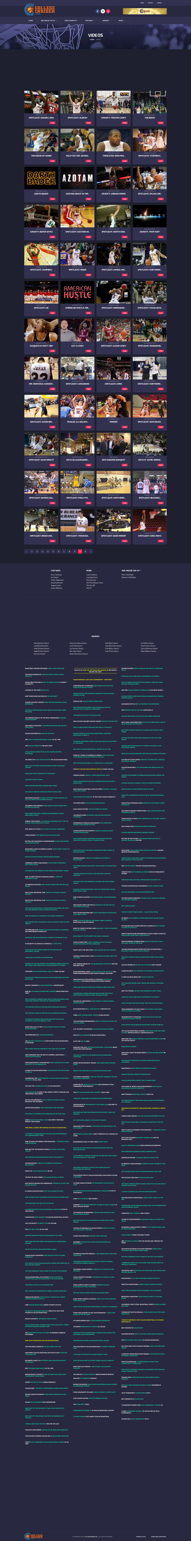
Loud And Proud (31, 1092)
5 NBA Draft (80, 1404)
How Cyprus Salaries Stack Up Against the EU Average (141, 1290)
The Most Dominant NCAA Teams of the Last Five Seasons (46, 1271)
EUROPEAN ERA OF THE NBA (133, 710)
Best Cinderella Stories (140, 872)
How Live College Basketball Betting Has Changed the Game (143, 753)
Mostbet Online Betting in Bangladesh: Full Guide (43, 1235)
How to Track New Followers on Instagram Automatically (47, 1197)
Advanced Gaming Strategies (145, 826)
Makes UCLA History (90, 1084)
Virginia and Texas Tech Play (35, 1424)
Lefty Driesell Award (41, 648)
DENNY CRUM (103, 1142)
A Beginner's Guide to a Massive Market (142, 950)
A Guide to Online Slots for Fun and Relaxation (138, 1191)
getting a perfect (88, 1374)
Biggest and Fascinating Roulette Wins (137, 1385)
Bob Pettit (45, 690)
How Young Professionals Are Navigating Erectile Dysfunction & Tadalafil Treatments (92, 708)
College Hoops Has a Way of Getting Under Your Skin (140, 716)
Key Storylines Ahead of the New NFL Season (89, 1120)
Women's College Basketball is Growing (53, 930)
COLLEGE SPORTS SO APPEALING (138, 690)
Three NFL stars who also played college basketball (92, 1098)
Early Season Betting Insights (105, 950)
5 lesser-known (79, 1416)
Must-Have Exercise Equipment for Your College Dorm (45, 1048)
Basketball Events (139, 1094)
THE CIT (88, 588)
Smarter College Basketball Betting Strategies (91, 1285)
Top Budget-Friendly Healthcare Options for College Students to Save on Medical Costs (44, 1020)
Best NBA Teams (34, 1229)
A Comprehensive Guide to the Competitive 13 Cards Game (140, 1362)
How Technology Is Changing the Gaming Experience (44, 916)
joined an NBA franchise (60, 1436)
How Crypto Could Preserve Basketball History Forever (142, 1025)
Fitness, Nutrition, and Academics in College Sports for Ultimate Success (46, 798)
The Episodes (91, 580)
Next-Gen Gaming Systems (53, 1191)
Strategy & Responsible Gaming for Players (52, 1388)
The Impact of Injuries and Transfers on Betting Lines (45, 1114)
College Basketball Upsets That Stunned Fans (138, 1080)
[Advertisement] (95, 74)
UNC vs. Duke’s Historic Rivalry (53, 1100)
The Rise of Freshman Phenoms (36, 1311)
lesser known (140, 1393)
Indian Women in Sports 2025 (104, 1392)
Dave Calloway (56, 575)
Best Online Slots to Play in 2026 (48, 835)
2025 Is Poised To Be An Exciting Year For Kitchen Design (142, 1003)
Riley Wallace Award (148, 651)
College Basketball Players (53, 1177)
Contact (159, 3)
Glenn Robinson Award (149, 648)
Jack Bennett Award (41, 646)
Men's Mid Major (128, 575)
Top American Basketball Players (43, 991)
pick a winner (84, 1035)
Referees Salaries (131, 1241)
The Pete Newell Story (94, 583)
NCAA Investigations (43, 759)
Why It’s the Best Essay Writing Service (149, 1334)
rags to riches (135, 1213)
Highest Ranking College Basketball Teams (148, 1039)
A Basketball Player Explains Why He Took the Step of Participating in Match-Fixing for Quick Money (93, 994)
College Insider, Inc (90, 1536)
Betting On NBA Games (155, 1052)
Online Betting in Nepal (34, 779)
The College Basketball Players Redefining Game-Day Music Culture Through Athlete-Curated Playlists (47, 909)
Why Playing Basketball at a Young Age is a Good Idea (92, 763)
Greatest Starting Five (36, 1041)
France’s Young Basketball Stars (97, 775)
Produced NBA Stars (146, 1177)
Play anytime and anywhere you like (150, 1116)
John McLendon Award (113, 646)
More (121, 20)
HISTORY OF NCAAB (37, 1382)
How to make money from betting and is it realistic (92, 727)
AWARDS (105, 20)
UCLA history (139, 1399)
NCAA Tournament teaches (151, 1405)
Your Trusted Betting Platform (52, 1107)
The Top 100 (90, 585)
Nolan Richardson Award (79, 654)
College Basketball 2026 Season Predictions (137, 892)
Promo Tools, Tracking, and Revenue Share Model (141, 1249)
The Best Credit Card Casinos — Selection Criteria (139, 912)
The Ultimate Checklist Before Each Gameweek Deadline (45, 1007)
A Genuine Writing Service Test (147, 1157)
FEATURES (89, 20)
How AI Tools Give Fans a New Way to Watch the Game (142, 942)
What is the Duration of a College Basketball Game (92, 1070)
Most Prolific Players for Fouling (143, 1068)
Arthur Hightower (57, 580)
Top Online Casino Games (47, 1318)
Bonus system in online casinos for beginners (42, 857)
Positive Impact (130, 866)
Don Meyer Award (112, 648)
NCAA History (138, 1328)
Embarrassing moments (82, 1410)
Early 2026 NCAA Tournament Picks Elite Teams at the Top (93, 756)
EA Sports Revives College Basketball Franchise (43, 1209)
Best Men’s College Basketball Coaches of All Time (92, 749)
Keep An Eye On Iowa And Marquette (55, 1430)
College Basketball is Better (43, 971)
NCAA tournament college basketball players (47, 1442)
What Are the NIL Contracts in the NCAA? (40, 773)
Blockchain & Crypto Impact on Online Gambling (91, 936)
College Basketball (46, 1035)
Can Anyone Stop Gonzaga (82, 797)
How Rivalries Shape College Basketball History (91, 1340)
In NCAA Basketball (46, 985)
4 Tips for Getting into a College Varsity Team (90, 1354)
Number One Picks (41, 1086)
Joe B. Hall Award (76, 646)
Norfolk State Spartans (98, 1236)
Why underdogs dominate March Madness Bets (138, 1151)
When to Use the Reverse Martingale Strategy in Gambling (95, 1306)
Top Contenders (36, 1402)
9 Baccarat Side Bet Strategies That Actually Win (43, 792)
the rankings (85, 1378)
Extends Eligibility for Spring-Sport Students (94, 920)
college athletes (147, 977)
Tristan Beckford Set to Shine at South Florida (97, 1204)
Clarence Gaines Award (78, 643)
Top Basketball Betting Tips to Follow (39, 1203)
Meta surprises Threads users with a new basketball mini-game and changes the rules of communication (47, 1000)
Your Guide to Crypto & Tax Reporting (39, 957)
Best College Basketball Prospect (88, 1092)
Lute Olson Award (111, 651)
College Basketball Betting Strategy (143, 850)
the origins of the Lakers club (96, 1104)
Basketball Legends (128, 1046)
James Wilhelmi (56, 588)
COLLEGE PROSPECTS (35, 746)
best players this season (133, 1340)
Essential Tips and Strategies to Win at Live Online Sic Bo (46, 937)
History (150, 3)
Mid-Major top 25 (48, 20)
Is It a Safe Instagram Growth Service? (145, 1278)
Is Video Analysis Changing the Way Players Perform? (141, 783)
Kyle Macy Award (111, 643)
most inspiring (82, 1198)
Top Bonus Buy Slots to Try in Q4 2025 (87, 715)
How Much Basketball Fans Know (99, 1047)
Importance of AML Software (39, 1332)
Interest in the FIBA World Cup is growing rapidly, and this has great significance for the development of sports (47, 964)
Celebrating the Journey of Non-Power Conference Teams (46, 870)
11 (85, 551)
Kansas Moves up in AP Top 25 (101, 971)
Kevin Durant (126, 1235)
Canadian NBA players (37, 1368)
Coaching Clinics (92, 577)
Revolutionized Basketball (95, 803)
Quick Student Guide (155, 886)
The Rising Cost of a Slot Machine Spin (39, 1285)
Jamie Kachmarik (57, 583)
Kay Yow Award (39, 654)
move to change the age (51, 682)
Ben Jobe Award (75, 651)
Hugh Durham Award (41, 651)
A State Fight (57, 943)
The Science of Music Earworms (53, 829)
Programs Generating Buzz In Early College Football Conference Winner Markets (93, 1262)
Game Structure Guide (56, 668)
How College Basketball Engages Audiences (141, 1087)
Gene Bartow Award (41, 643)
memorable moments (135, 1411)
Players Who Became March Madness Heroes (137, 832)
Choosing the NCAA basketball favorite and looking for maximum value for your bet (94, 1333)
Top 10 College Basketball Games (40, 739)
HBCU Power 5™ (71, 20)
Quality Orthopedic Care (130, 1145)
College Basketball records (103, 1029)
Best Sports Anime (128, 906)
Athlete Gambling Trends (98, 809)
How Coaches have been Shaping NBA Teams (41, 785)
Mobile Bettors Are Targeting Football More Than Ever (94, 987)
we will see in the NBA (143, 965)
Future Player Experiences (100, 1320)
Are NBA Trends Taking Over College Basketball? (91, 1293)
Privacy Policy (141, 1536)
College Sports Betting (52, 1346)
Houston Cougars (47, 733)
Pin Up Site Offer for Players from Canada (40, 1249)
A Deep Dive (77, 1177)
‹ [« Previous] (26, 551)
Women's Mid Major (129, 577)
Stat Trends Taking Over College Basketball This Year (141, 1171)
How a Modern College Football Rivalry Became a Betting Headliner (92, 943)
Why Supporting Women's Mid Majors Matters (92, 823)
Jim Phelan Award (147, 643)
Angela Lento (56, 585)
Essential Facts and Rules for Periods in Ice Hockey (140, 676)
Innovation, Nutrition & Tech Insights (135, 935)
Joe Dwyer (55, 577)
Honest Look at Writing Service (150, 1284)
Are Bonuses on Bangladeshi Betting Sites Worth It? (44, 1157)
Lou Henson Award (76, 648)
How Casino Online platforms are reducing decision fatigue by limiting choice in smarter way (92, 839)
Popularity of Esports (89, 1326)
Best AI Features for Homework (147, 704)
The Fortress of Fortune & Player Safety (149, 971)
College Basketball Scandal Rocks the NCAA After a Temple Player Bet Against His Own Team (47, 1325)
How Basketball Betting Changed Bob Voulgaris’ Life (141, 879)
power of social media (84, 1134)
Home (142, 3)
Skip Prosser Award (148, 646)
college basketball (40, 1171)
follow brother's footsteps (100, 964)
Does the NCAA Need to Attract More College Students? (93, 1360)
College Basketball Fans (38, 1120)
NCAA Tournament (137, 1419)
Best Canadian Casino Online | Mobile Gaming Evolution (45, 1291)
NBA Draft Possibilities (144, 1137)
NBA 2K (83, 1041)
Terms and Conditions (158, 1536)
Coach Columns (91, 575)
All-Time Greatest (93, 1009)
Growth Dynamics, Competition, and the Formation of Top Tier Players (44, 1278)
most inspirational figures (88, 1015)
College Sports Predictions (92, 701)
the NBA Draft (52, 696)
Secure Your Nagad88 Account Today (147, 991)
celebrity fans (42, 1223)
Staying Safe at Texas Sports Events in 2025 (137, 789)
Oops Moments (40, 1217)
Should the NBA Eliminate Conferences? (136, 1074)
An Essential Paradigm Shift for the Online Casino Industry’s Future (46, 822)
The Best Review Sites (109, 721)
